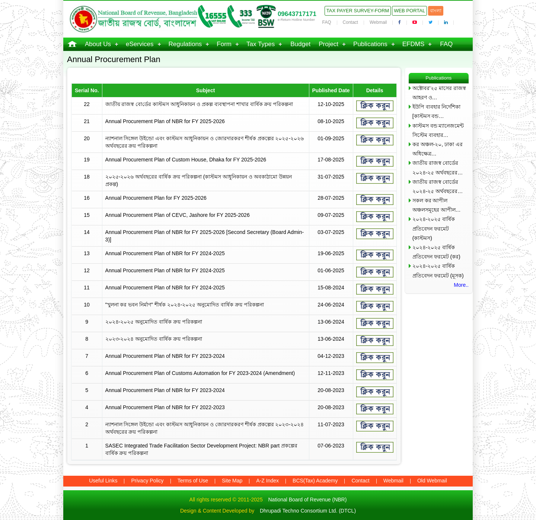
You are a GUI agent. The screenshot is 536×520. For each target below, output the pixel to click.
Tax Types (260, 44)
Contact (350, 22)
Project (328, 44)
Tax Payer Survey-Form (357, 10)
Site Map (232, 481)
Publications (370, 44)
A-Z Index (267, 481)
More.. (461, 285)
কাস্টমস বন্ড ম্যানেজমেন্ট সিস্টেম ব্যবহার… (438, 130)
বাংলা (435, 10)
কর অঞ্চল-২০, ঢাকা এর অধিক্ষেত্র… (437, 149)
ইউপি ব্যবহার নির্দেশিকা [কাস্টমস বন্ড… (436, 111)
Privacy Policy (147, 481)
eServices (140, 44)
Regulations (185, 44)
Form (224, 44)
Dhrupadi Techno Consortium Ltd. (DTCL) (308, 511)
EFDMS (413, 44)
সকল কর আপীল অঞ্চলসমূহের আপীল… (436, 205)
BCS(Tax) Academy (315, 481)
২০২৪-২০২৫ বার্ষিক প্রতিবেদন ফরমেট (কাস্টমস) (433, 228)
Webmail (378, 22)
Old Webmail (432, 481)
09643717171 (297, 13)
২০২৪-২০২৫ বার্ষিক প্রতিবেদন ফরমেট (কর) (436, 252)
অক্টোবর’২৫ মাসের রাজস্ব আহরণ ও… (439, 92)
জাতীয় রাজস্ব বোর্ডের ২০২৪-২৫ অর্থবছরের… (437, 167)
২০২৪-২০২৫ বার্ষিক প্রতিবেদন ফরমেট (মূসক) (438, 270)
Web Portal (409, 10)
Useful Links (103, 481)
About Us (98, 44)
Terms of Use (193, 481)
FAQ (326, 22)
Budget (300, 44)
